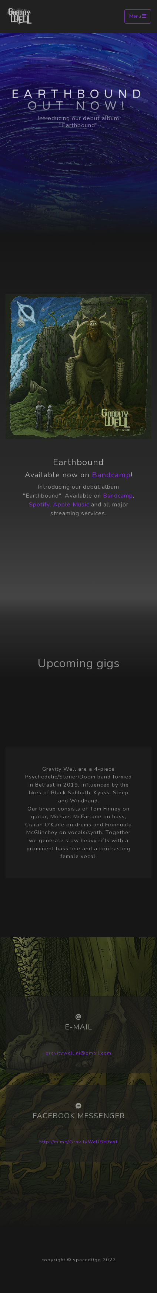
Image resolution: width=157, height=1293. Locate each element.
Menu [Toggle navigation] (137, 16)
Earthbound (78, 94)
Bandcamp (111, 475)
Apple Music (71, 505)
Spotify (39, 505)
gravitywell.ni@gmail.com (78, 1053)
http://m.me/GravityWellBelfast (78, 1142)
